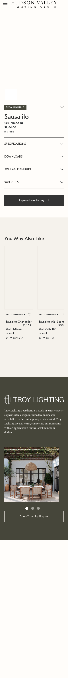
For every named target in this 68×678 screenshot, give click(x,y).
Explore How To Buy (34, 200)
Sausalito (16, 116)
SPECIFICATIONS (15, 143)
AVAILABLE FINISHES (17, 169)
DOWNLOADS (13, 156)
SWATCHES (11, 182)
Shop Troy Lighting (32, 516)
